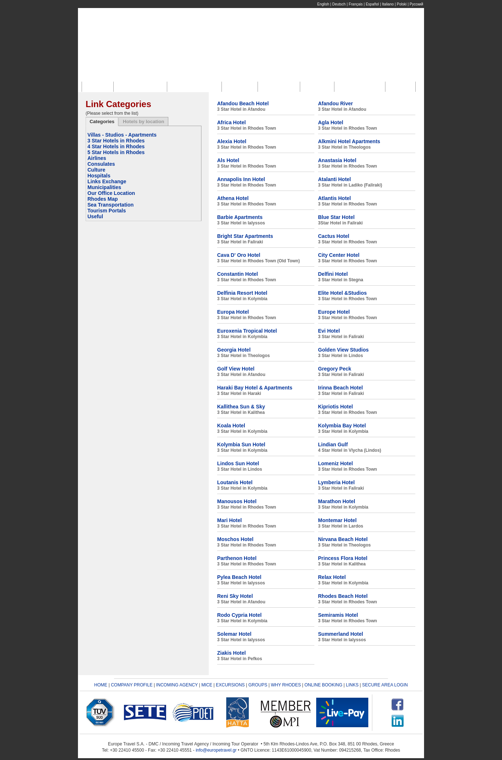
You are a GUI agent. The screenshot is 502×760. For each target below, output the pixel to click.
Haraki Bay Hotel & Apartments (254, 388)
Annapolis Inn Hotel (241, 179)
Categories (102, 121)
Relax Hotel (332, 577)
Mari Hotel (229, 520)
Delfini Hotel (333, 274)
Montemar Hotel (337, 520)
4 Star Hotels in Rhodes (116, 146)
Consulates (101, 164)
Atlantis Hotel (334, 198)
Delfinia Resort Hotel (242, 293)
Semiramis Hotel (338, 615)
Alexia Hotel (231, 141)
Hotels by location (143, 121)
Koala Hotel (231, 425)
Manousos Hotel (236, 501)
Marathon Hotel (336, 501)
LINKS (352, 684)
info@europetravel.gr (216, 750)
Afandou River (335, 103)
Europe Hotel (334, 312)
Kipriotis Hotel (335, 407)
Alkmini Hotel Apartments (349, 141)
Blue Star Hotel (336, 217)
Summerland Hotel (340, 634)
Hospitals (98, 176)
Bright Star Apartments (245, 236)
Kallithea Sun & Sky (241, 407)
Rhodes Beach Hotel (343, 596)
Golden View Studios (343, 350)
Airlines (96, 158)
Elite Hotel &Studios (342, 293)
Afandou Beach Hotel (243, 103)
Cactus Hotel (333, 236)
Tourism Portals (106, 210)
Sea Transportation (110, 205)
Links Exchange (106, 181)
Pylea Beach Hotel (239, 577)
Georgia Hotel (234, 350)
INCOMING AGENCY (176, 684)
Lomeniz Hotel (335, 463)
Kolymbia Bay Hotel (342, 425)
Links (401, 86)
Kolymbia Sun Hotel (241, 444)
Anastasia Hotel (337, 160)
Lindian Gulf (333, 444)
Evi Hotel (329, 331)
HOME (100, 684)
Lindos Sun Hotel (238, 463)
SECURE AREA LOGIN (385, 684)
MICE (206, 684)
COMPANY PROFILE (131, 684)
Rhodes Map (102, 199)
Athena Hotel (232, 198)
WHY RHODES (286, 684)
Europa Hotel (233, 312)
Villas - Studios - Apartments (122, 135)
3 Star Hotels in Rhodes (116, 141)
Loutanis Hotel (234, 482)
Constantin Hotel (237, 274)
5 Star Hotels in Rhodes (116, 152)
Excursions (280, 86)
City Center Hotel (339, 255)
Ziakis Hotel (231, 653)
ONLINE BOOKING (323, 684)
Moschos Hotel (235, 539)
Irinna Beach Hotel (340, 388)
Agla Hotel (330, 122)
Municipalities (104, 187)
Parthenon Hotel (236, 558)
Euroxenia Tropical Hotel (247, 331)
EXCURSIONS (230, 684)
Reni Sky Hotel (235, 596)
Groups (318, 86)
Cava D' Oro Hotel (238, 255)
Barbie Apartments (240, 217)
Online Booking (361, 86)
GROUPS (257, 684)
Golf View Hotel (235, 369)
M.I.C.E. (241, 86)
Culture (96, 170)
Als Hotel (228, 160)
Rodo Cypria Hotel (239, 615)
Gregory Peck (334, 369)
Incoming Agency (196, 86)
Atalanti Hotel (334, 179)
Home (99, 86)
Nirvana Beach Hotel (343, 539)
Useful (95, 216)
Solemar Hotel (234, 634)
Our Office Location (111, 193)
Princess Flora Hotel (342, 558)
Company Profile (142, 86)
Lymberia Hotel (336, 482)
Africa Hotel (231, 122)
